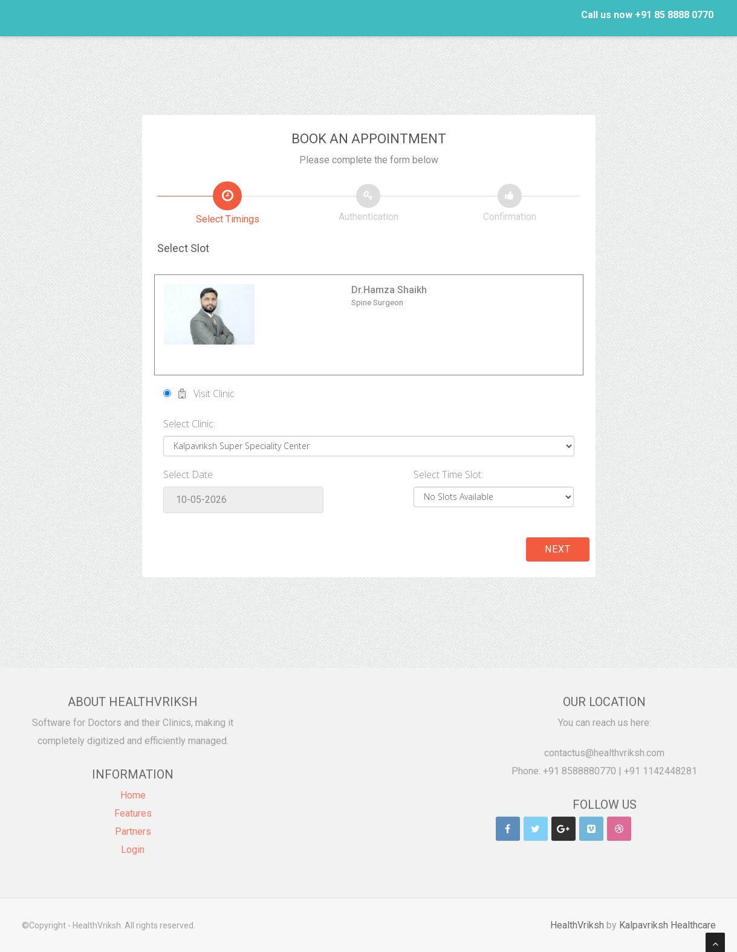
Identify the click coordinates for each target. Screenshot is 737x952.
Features (133, 806)
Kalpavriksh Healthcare (673, 924)
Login (132, 842)
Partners (133, 824)
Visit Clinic (199, 393)
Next (558, 549)
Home (133, 788)
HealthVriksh (583, 924)
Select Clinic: (189, 423)
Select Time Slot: (448, 474)
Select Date (188, 474)
